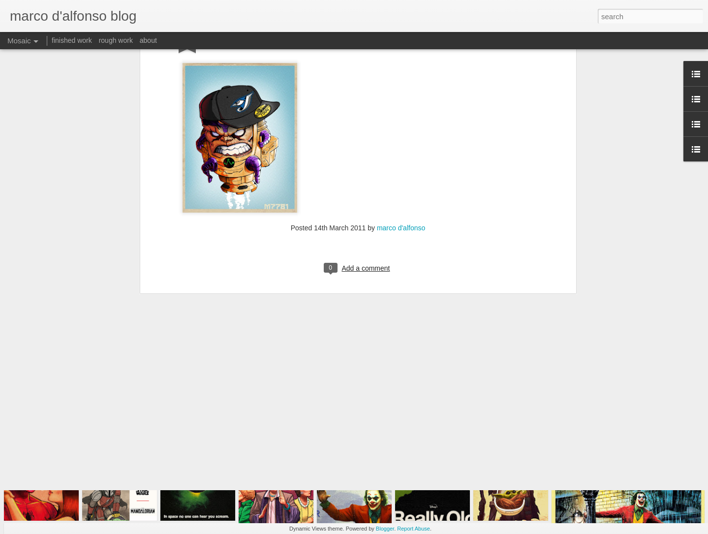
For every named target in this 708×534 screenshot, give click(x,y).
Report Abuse (413, 529)
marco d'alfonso (401, 137)
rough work (116, 40)
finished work (72, 40)
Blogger (385, 529)
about (148, 40)
